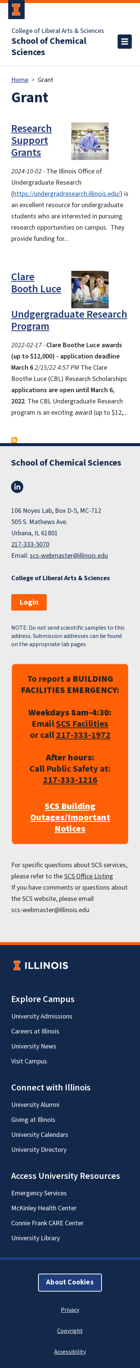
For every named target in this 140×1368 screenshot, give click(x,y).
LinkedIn (17, 487)
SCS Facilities (82, 723)
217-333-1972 (83, 735)
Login (28, 602)
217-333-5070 (30, 544)
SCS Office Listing (88, 876)
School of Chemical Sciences (49, 47)
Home (19, 80)
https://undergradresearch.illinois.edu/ (66, 194)
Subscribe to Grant (14, 440)
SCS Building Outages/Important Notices (70, 818)
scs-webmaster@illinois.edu (69, 555)
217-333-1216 (70, 780)
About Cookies (69, 1282)
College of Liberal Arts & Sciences (58, 31)
